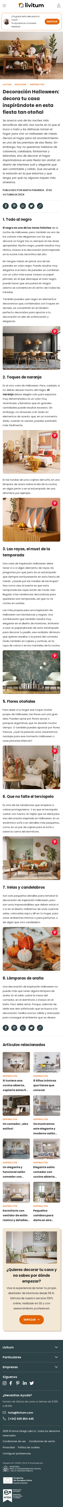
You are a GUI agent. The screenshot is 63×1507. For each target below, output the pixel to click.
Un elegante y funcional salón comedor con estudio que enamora (14, 1172)
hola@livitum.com (18, 1413)
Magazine (21, 84)
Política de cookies (29, 1447)
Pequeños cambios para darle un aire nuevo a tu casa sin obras (44, 1216)
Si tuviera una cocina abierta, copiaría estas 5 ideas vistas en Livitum (14, 1086)
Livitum (7, 84)
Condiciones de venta (42, 1441)
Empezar (31, 1320)
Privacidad (9, 1447)
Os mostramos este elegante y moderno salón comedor (44, 1129)
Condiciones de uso (14, 1441)
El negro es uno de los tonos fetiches (27, 228)
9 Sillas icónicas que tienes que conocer (44, 1085)
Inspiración (37, 84)
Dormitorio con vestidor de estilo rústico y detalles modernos (15, 1216)
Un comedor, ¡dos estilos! (15, 1126)
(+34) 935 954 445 (18, 1419)
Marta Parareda (33, 190)
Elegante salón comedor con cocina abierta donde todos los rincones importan (46, 1172)
